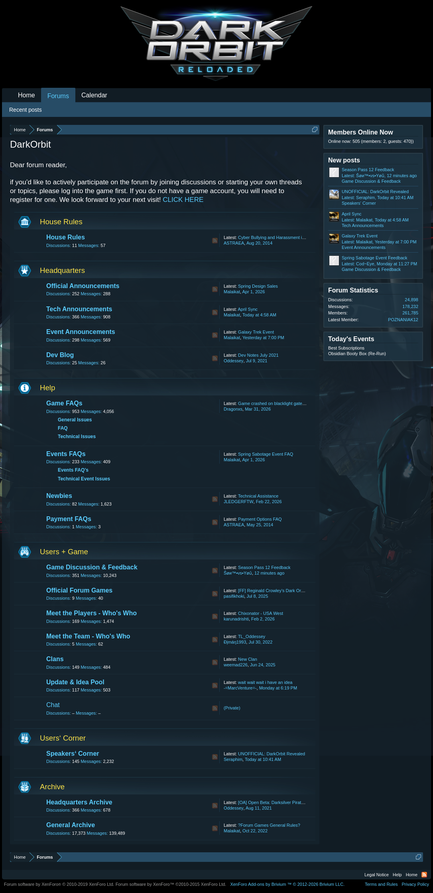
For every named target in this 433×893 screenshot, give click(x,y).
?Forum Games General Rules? (269, 825)
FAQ (63, 428)
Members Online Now (360, 132)
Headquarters (62, 270)
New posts (344, 160)
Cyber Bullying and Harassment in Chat (276, 237)
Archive (52, 786)
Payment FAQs (68, 519)
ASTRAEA (234, 243)
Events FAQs (66, 453)
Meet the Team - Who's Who (88, 636)
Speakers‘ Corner (72, 753)
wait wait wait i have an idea (265, 682)
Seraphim (233, 759)
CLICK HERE (183, 199)
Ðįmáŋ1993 (235, 642)
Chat (53, 704)
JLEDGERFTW (239, 501)
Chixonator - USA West (260, 613)
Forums (58, 96)
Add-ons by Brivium (287, 884)
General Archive (70, 825)
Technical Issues (77, 436)
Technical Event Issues (84, 479)
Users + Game (64, 551)
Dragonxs (233, 409)
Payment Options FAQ (259, 519)
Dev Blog (60, 355)
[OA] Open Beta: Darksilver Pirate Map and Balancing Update (298, 802)
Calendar (94, 95)
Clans (55, 659)
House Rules (61, 221)
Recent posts (25, 110)
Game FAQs (64, 403)
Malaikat (232, 291)
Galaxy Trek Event (256, 332)
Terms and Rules (381, 884)
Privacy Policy (415, 884)
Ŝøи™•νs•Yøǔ (238, 573)
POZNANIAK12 (403, 319)
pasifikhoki (234, 596)
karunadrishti (236, 618)
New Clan (247, 659)
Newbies (59, 495)
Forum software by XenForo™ (171, 884)
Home (26, 95)
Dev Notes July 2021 (258, 355)
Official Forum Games (79, 590)
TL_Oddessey (251, 636)
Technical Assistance (258, 496)
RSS (215, 240)
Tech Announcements (79, 309)
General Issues (75, 420)
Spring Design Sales (258, 286)
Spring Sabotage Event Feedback (374, 257)
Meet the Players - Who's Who (91, 613)
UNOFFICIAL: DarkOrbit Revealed (271, 753)
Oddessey (234, 360)
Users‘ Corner (63, 738)
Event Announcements (80, 331)
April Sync (248, 309)
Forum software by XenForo (59, 884)
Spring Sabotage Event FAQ (265, 454)
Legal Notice (376, 874)
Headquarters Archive (79, 802)
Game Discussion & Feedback (92, 567)
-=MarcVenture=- (240, 688)
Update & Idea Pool (75, 682)
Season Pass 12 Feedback (264, 567)
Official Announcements (82, 286)
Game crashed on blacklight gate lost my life (281, 403)
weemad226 (236, 664)
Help (47, 387)
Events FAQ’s (73, 470)
